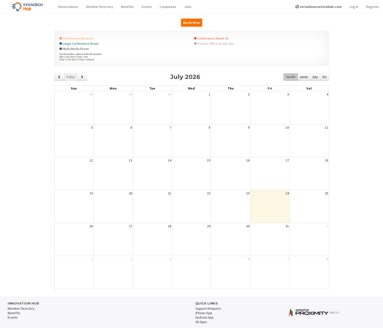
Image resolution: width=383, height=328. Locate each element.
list (324, 77)
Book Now (191, 22)
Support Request (208, 308)
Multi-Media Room (74, 49)
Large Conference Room (79, 43)
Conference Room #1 (76, 38)
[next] (82, 77)
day (315, 77)
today (70, 77)
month (290, 77)
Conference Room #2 (211, 38)
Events (147, 6)
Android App (204, 317)
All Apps (201, 322)
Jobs (188, 6)
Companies (168, 6)
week (304, 77)
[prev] (59, 77)
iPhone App (203, 313)
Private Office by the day (214, 43)
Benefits (127, 6)
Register (372, 6)
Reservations (68, 6)
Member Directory (99, 6)
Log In (354, 6)
